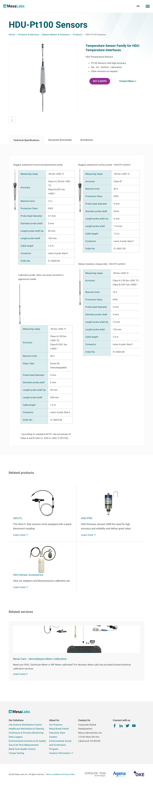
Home (12, 34)
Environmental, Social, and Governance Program (60, 745)
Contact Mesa (127, 81)
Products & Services (28, 34)
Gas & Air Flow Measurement (24, 745)
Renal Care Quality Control (22, 749)
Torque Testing (16, 753)
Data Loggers (16, 736)
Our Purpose (55, 724)
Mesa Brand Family (59, 728)
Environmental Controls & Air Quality (27, 741)
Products (77, 34)
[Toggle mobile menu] (148, 6)
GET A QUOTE (100, 81)
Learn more (20, 674)
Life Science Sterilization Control (25, 724)
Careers (53, 736)
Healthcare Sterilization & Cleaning (26, 728)
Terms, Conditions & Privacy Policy (60, 774)
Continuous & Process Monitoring (26, 732)
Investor (61, 753)
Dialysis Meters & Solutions (56, 34)
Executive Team (57, 732)
